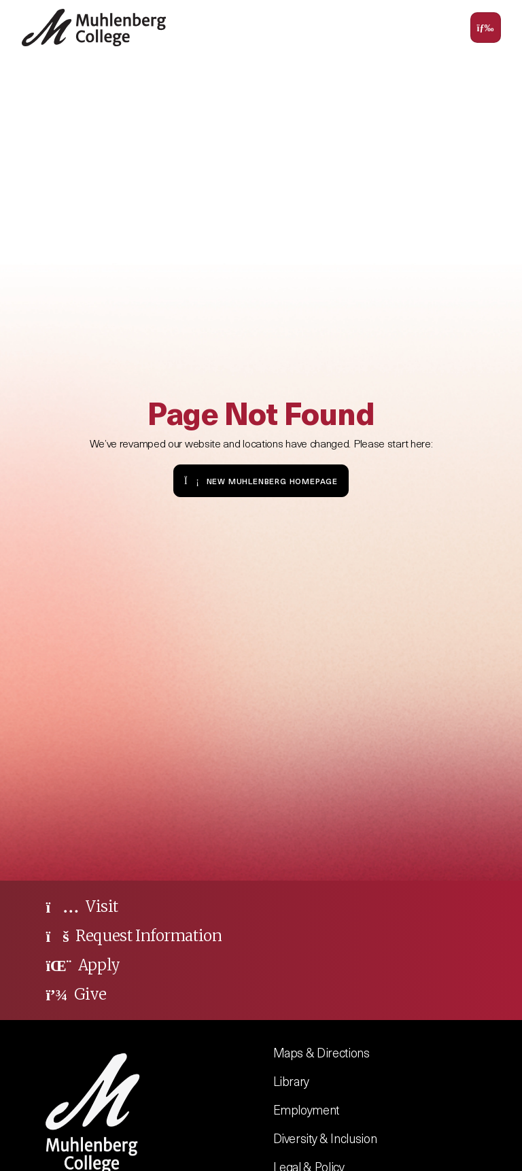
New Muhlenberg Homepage (261, 480)
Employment (306, 1109)
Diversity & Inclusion (325, 1138)
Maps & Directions (321, 1052)
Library (291, 1081)
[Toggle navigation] (485, 27)
